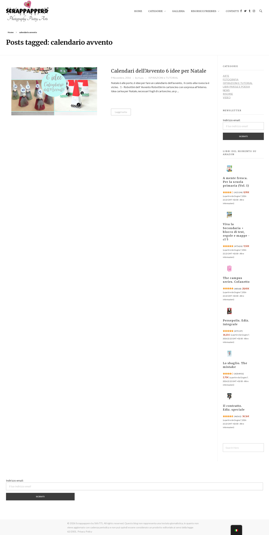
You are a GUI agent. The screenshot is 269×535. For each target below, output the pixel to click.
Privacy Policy (85, 531)
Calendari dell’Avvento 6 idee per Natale (158, 71)
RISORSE (228, 93)
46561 (238, 416)
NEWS (226, 90)
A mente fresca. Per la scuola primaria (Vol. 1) (236, 182)
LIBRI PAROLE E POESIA (236, 86)
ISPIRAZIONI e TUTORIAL (163, 77)
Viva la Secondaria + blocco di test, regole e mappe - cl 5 (236, 232)
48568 (238, 288)
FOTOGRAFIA (230, 79)
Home (11, 32)
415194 (238, 192)
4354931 (239, 373)
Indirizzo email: (243, 124)
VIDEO (227, 97)
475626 (238, 246)
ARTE (226, 75)
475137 (238, 331)
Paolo (141, 78)
